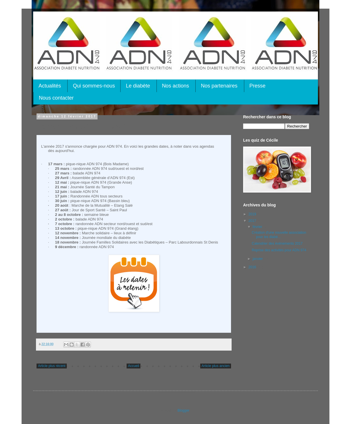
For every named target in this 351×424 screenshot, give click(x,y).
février (258, 227)
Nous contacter (56, 98)
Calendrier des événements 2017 (277, 244)
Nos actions (175, 86)
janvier (258, 259)
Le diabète (138, 86)
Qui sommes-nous (94, 86)
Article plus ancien (216, 366)
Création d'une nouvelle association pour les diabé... (279, 235)
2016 (253, 267)
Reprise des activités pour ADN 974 (279, 250)
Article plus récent (51, 366)
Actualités (50, 86)
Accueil (133, 366)
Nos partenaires (219, 86)
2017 (253, 221)
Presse (257, 86)
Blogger (183, 410)
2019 (253, 214)
